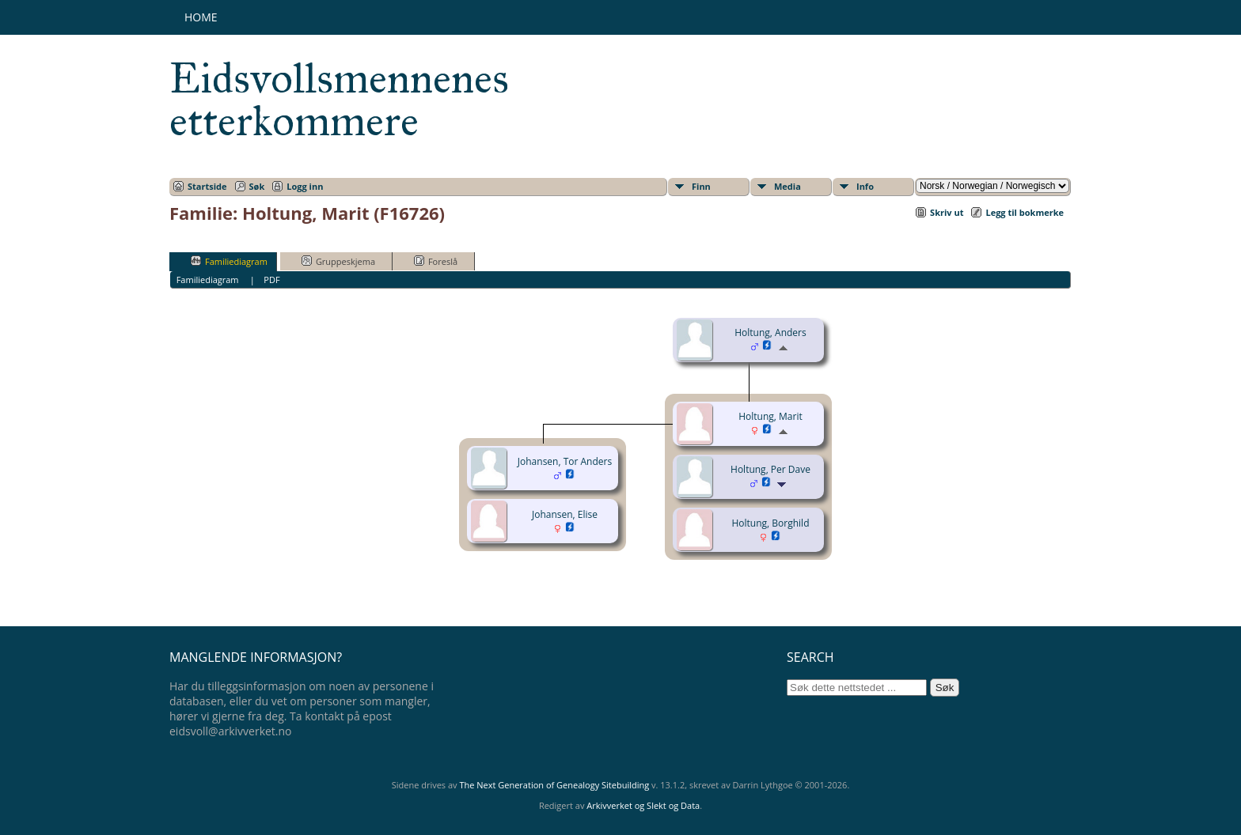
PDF (271, 279)
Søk (257, 186)
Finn (701, 186)
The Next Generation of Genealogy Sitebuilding (554, 785)
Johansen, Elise (565, 514)
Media (787, 186)
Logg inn (305, 186)
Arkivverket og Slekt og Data (643, 805)
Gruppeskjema (338, 261)
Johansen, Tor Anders (565, 461)
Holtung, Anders (770, 332)
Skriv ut (946, 212)
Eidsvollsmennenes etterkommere (339, 99)
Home (201, 17)
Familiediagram (229, 261)
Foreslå (435, 261)
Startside (207, 186)
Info (865, 186)
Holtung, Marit (770, 416)
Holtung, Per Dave (770, 469)
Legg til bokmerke (1024, 212)
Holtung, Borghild (771, 523)
